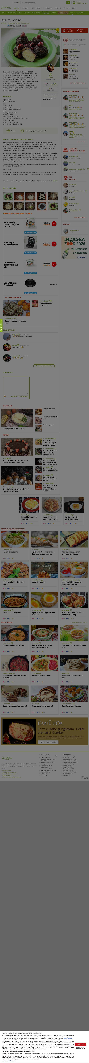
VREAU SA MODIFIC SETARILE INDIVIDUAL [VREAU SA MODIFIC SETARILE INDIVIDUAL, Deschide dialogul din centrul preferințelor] (80, 1048)
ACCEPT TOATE (81, 1044)
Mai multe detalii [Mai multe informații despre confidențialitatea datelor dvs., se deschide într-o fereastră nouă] (68, 1038)
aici (70, 1044)
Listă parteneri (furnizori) (8, 1060)
